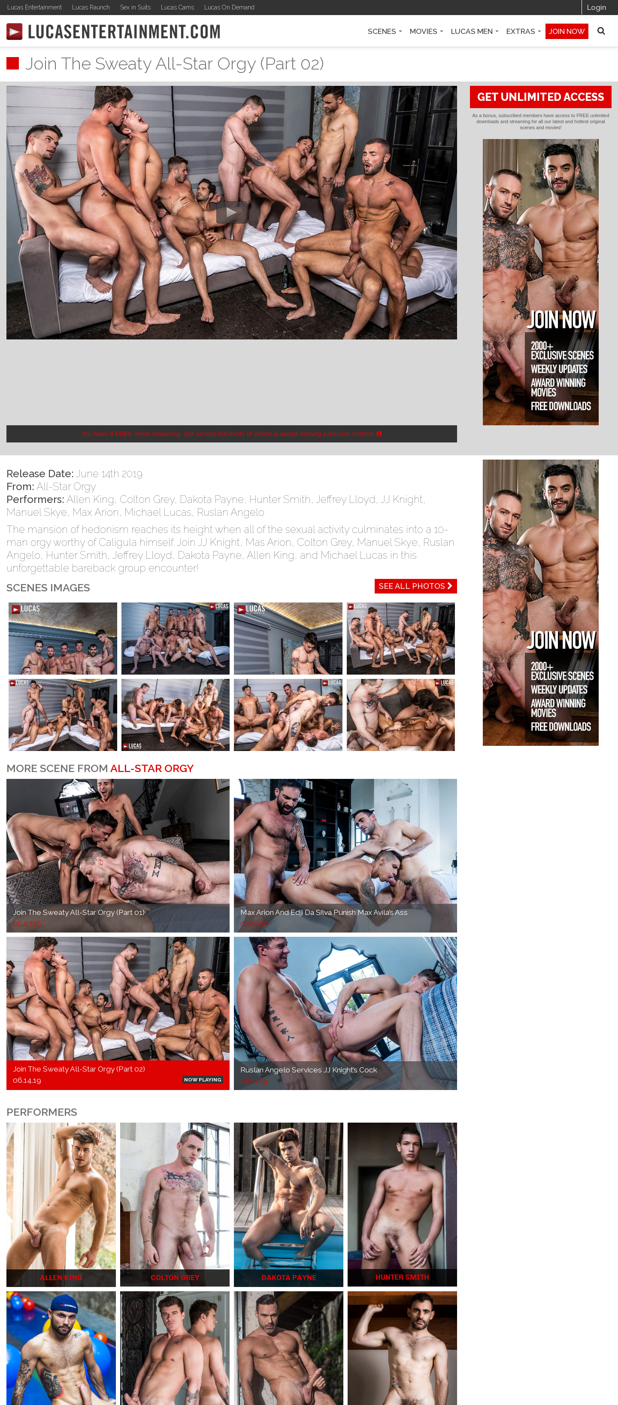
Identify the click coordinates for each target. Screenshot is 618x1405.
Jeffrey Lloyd (346, 499)
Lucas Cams (177, 7)
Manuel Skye (36, 512)
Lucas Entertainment (34, 7)
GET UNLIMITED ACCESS (540, 97)
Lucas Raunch (91, 7)
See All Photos (416, 585)
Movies (426, 31)
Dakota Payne (212, 499)
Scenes (385, 31)
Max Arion (96, 512)
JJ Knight (402, 499)
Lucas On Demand (229, 7)
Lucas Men (475, 31)
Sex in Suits (135, 7)
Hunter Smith (280, 499)
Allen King (90, 499)
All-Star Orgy (66, 486)
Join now (567, 31)
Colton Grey (147, 499)
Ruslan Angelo (230, 512)
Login (596, 7)
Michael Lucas (157, 512)
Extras (523, 31)
